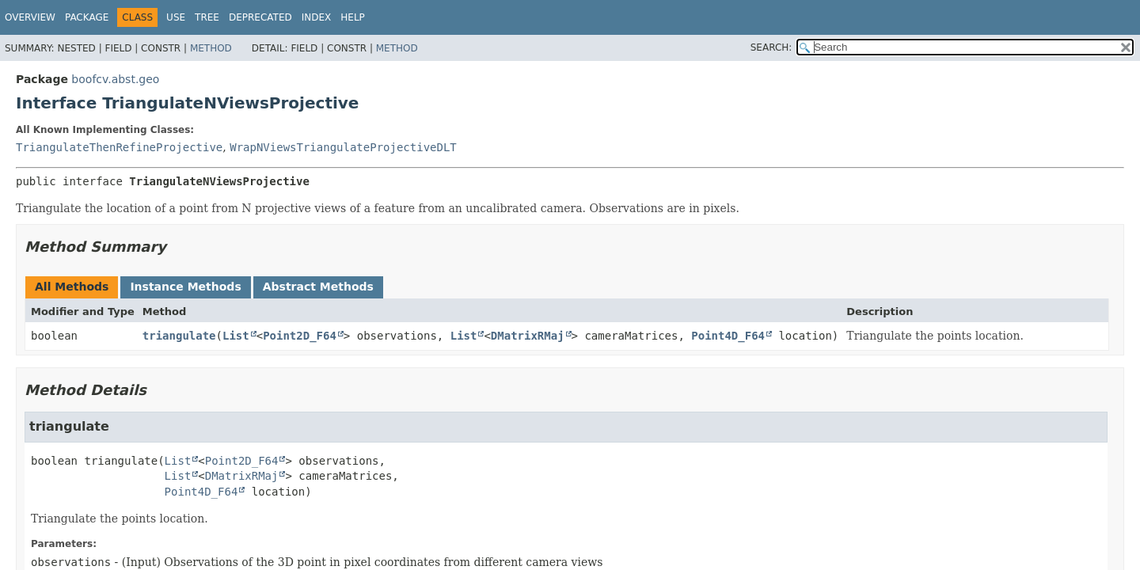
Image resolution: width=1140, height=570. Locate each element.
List (235, 335)
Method (211, 48)
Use (175, 17)
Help (352, 17)
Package (86, 17)
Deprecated (260, 17)
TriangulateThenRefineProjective (119, 147)
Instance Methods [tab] (185, 286)
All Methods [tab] (71, 286)
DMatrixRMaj (527, 335)
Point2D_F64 (299, 335)
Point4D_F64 (728, 335)
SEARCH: (771, 47)
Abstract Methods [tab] (318, 286)
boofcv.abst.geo (115, 79)
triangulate (179, 335)
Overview (30, 17)
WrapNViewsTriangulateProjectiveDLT (343, 147)
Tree (207, 17)
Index (317, 17)
